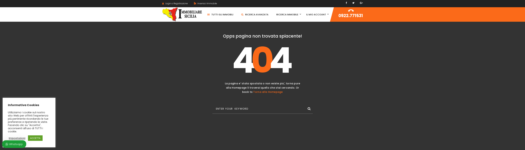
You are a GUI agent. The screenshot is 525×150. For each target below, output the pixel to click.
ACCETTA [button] (35, 138)
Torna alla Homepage (268, 92)
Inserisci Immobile (205, 3)
